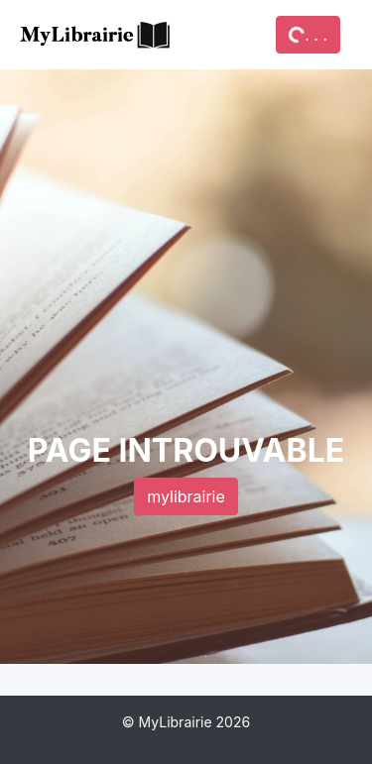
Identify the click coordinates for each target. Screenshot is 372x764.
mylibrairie (186, 496)
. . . (307, 35)
